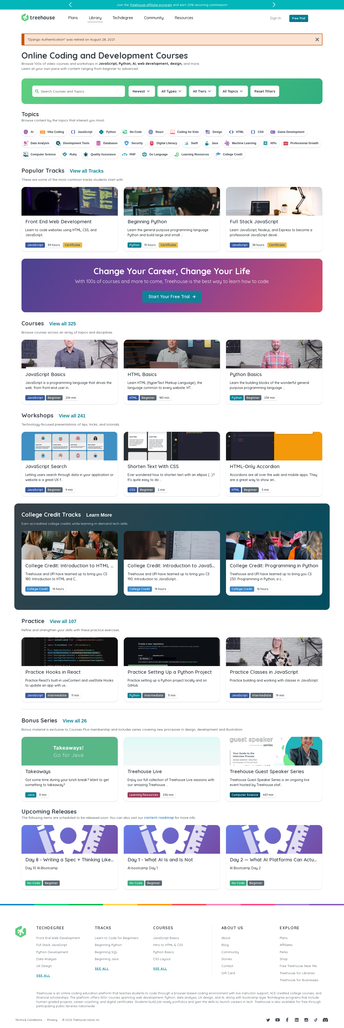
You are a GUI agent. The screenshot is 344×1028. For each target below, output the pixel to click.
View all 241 (72, 415)
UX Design (44, 966)
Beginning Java (106, 959)
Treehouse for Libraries (297, 973)
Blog (225, 945)
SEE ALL (43, 975)
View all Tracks (87, 171)
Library (95, 17)
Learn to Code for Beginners (116, 938)
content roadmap (159, 817)
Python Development (52, 952)
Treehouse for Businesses (299, 980)
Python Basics (163, 952)
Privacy (52, 1020)
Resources (184, 17)
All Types (169, 91)
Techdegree (123, 17)
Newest (139, 91)
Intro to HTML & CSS (168, 945)
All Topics (230, 91)
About (225, 938)
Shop (284, 959)
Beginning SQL (106, 952)
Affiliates (286, 945)
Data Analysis (46, 959)
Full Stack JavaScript (51, 945)
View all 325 (62, 323)
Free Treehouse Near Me (298, 966)
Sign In (275, 18)
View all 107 (63, 621)
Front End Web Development (58, 938)
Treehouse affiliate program (151, 5)
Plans (73, 17)
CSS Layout (162, 959)
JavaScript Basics (166, 938)
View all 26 (75, 720)
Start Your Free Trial (172, 296)
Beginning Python (108, 945)
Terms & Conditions (28, 1020)
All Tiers (199, 91)
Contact (227, 966)
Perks (284, 952)
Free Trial (298, 18)
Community (154, 17)
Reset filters (264, 91)
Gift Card (228, 973)
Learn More (99, 515)
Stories (226, 959)
